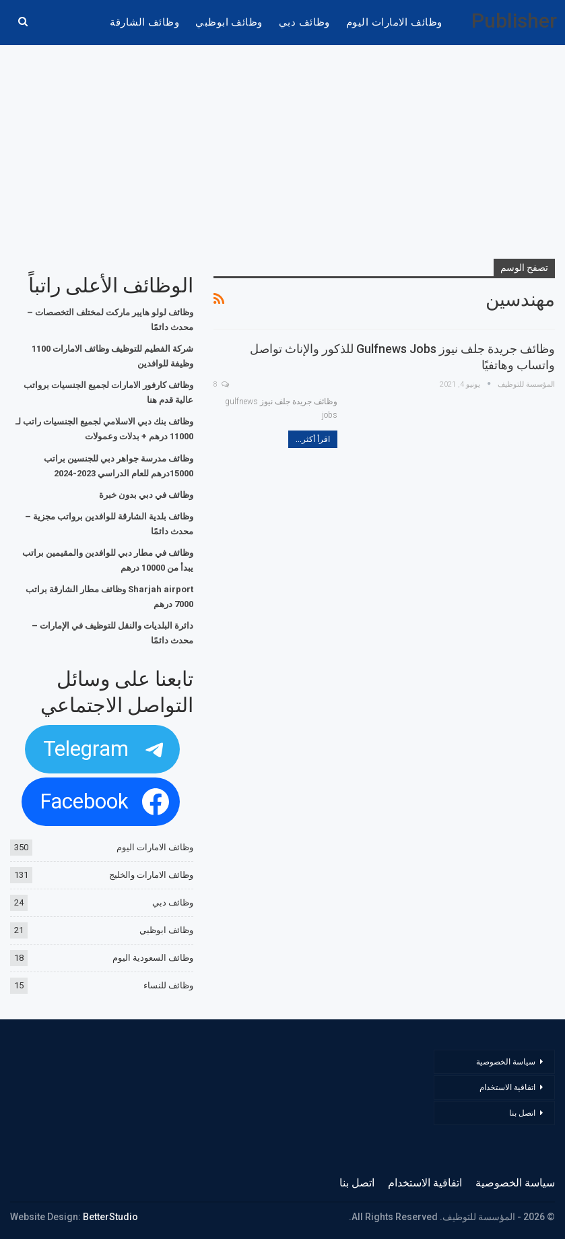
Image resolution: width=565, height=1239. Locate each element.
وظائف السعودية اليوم (152, 958)
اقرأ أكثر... (313, 439)
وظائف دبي (304, 22)
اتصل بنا (521, 1113)
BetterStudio (110, 1216)
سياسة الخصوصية (505, 1062)
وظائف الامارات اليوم (394, 22)
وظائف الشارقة (144, 22)
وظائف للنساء (168, 985)
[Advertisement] (283, 153)
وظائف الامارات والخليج (151, 875)
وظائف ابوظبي (229, 22)
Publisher (514, 20)
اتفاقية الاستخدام (507, 1087)
